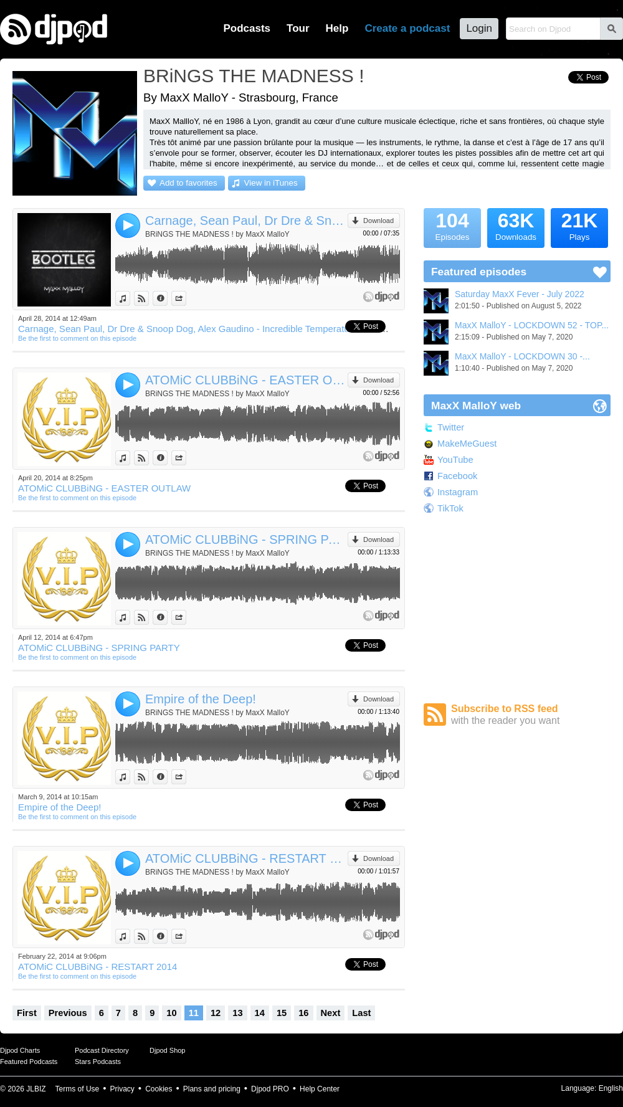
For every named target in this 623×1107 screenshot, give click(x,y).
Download (378, 220)
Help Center (320, 1089)
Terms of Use (77, 1089)
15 (282, 1013)
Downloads (516, 225)
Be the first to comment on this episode (77, 338)
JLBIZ (35, 1089)
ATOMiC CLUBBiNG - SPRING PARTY (246, 539)
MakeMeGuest (467, 444)
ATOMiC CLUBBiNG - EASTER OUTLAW (246, 380)
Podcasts (246, 28)
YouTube (455, 460)
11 (194, 1013)
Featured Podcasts (28, 1061)
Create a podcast (407, 28)
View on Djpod (148, 298)
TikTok (450, 508)
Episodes (452, 225)
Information (167, 298)
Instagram (457, 492)
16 (303, 1013)
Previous (68, 1013)
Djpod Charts (20, 1050)
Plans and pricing (211, 1089)
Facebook (457, 476)
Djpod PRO (270, 1089)
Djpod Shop (168, 1050)
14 (260, 1013)
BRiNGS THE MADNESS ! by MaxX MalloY (217, 234)
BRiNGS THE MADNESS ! (253, 75)
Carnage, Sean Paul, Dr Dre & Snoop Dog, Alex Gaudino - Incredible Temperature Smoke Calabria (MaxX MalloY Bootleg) (246, 220)
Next (331, 1013)
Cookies (158, 1089)
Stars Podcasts (98, 1061)
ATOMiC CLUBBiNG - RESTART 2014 (246, 858)
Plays (579, 225)
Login (479, 28)
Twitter (450, 427)
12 (216, 1013)
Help (337, 28)
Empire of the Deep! (200, 699)
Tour (298, 28)
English (611, 1088)
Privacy (122, 1089)
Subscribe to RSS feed (531, 714)
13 (237, 1013)
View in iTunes (271, 183)
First (27, 1013)
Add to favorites (188, 183)
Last (361, 1013)
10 (171, 1013)
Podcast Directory (102, 1050)
